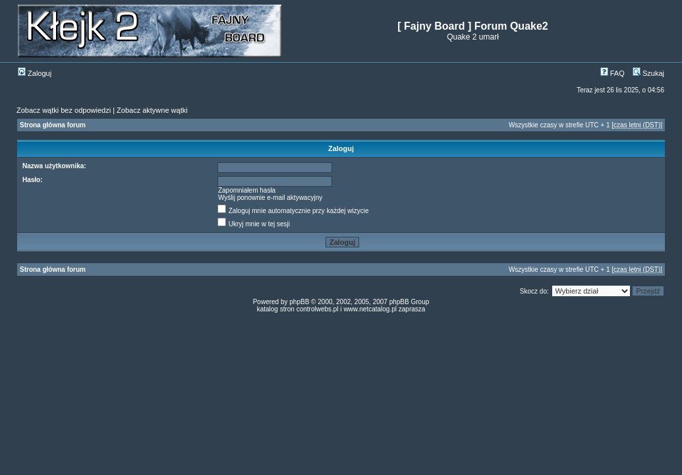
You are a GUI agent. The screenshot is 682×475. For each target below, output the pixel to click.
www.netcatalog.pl (370, 309)
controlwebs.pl (318, 309)
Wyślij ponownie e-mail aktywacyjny (270, 197)
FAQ (612, 73)
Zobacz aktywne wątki (152, 110)
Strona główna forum (53, 125)
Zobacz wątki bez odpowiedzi (63, 110)
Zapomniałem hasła (246, 190)
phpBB (299, 301)
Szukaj (648, 73)
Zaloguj (34, 73)
